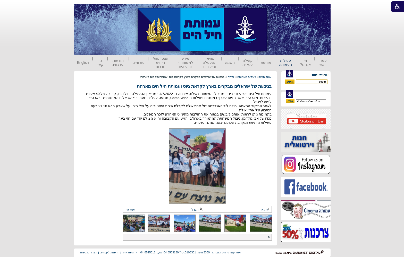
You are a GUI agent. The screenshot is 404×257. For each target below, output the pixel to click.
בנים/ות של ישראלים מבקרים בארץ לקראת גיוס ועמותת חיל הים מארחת (204, 86)
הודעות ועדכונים (118, 62)
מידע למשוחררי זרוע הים (185, 62)
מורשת (266, 62)
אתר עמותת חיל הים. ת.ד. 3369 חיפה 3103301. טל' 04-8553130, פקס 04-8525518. (190, 252)
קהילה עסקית (247, 62)
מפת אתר (127, 252)
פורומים (138, 62)
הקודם (130, 209)
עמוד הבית (265, 76)
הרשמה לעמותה (109, 252)
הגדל (197, 209)
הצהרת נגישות (88, 252)
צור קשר (100, 62)
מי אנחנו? (305, 62)
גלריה (231, 76)
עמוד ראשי (323, 62)
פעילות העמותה (285, 62)
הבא (266, 209)
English (83, 62)
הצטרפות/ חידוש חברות (160, 62)
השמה (230, 62)
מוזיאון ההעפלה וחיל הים (209, 62)
